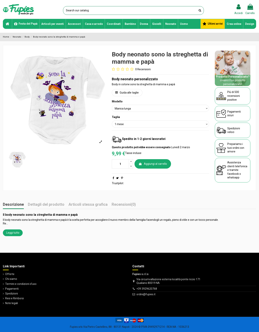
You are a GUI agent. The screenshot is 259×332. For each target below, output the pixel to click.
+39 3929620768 (146, 288)
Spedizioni (11, 293)
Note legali (11, 303)
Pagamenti (12, 288)
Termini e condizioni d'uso (21, 283)
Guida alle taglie (127, 92)
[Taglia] (160, 124)
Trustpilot (117, 183)
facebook (233, 173)
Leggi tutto (12, 232)
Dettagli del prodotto (46, 205)
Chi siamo (11, 278)
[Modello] (160, 108)
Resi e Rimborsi (14, 298)
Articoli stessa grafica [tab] (88, 205)
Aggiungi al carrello (153, 163)
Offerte (9, 274)
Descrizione (13, 205)
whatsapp (233, 177)
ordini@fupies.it (145, 294)
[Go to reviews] (131, 69)
